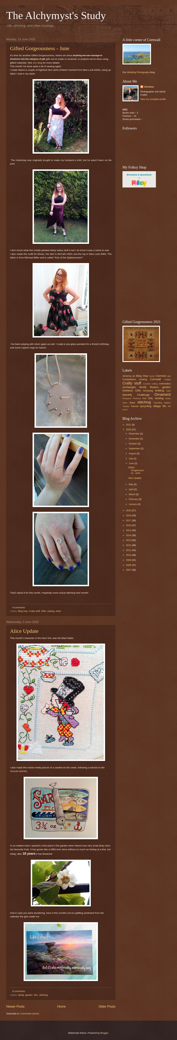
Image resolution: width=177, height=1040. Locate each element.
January (133, 504)
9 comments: (19, 607)
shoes (168, 398)
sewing (50, 611)
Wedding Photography (138, 72)
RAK (144, 398)
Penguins (126, 398)
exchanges (129, 387)
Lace (168, 391)
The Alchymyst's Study (56, 15)
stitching (43, 995)
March (132, 494)
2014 (129, 535)
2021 (129, 424)
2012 (129, 545)
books (152, 376)
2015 (129, 530)
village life (159, 406)
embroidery (165, 383)
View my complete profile (153, 99)
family (21, 995)
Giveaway (148, 390)
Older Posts (107, 1006)
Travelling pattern (162, 403)
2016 (129, 525)
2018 (129, 515)
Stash (132, 402)
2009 (129, 560)
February (134, 499)
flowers (154, 387)
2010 (129, 555)
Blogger (104, 1033)
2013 (129, 540)
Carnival (161, 375)
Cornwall (155, 379)
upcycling (145, 406)
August (133, 453)
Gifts (43, 611)
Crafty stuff (34, 611)
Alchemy (126, 376)
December (134, 433)
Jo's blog (37, 62)
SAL (36, 995)
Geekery (127, 390)
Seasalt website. (19, 771)
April (131, 489)
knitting (159, 390)
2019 (129, 510)
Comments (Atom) (29, 1013)
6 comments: (19, 991)
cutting (155, 384)
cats (169, 376)
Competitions (129, 379)
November (134, 438)
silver (58, 611)
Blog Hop (23, 611)
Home (61, 1006)
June (131, 463)
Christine (149, 86)
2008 (129, 565)
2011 (129, 550)
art (133, 376)
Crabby (167, 379)
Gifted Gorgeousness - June (39, 48)
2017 (129, 520)
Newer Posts (15, 1006)
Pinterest (137, 398)
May (131, 484)
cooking (143, 379)
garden (28, 995)
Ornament (162, 394)
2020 (129, 429)
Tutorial (134, 406)
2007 (129, 570)
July (131, 458)
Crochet (146, 384)
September (135, 448)
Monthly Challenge (135, 394)
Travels (125, 406)
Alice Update (24, 631)
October (133, 443)
